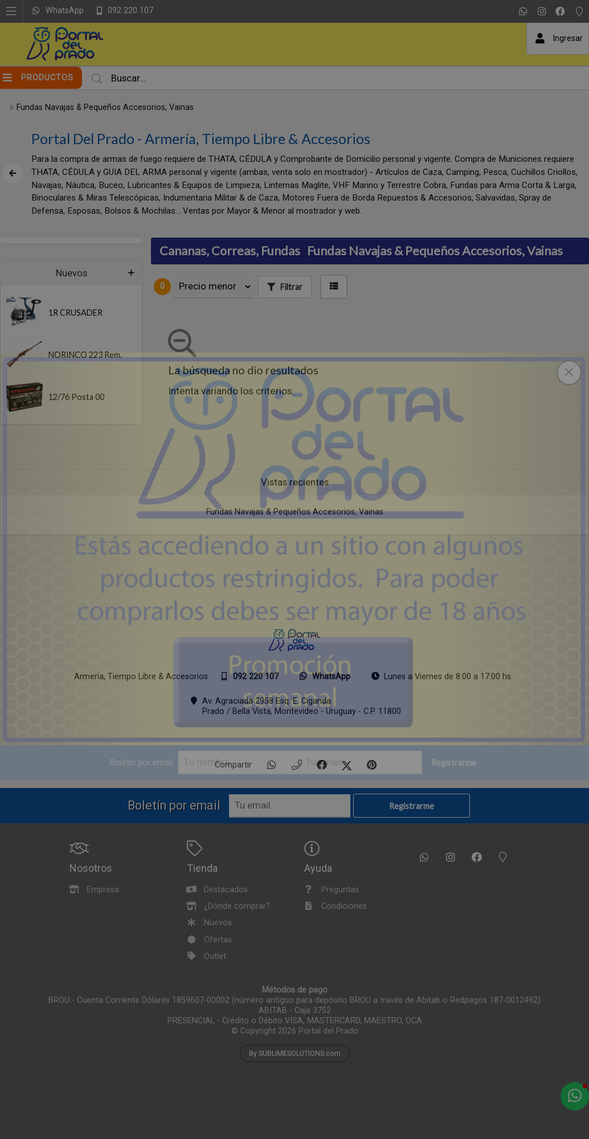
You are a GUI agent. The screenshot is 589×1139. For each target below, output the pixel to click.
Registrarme (453, 763)
